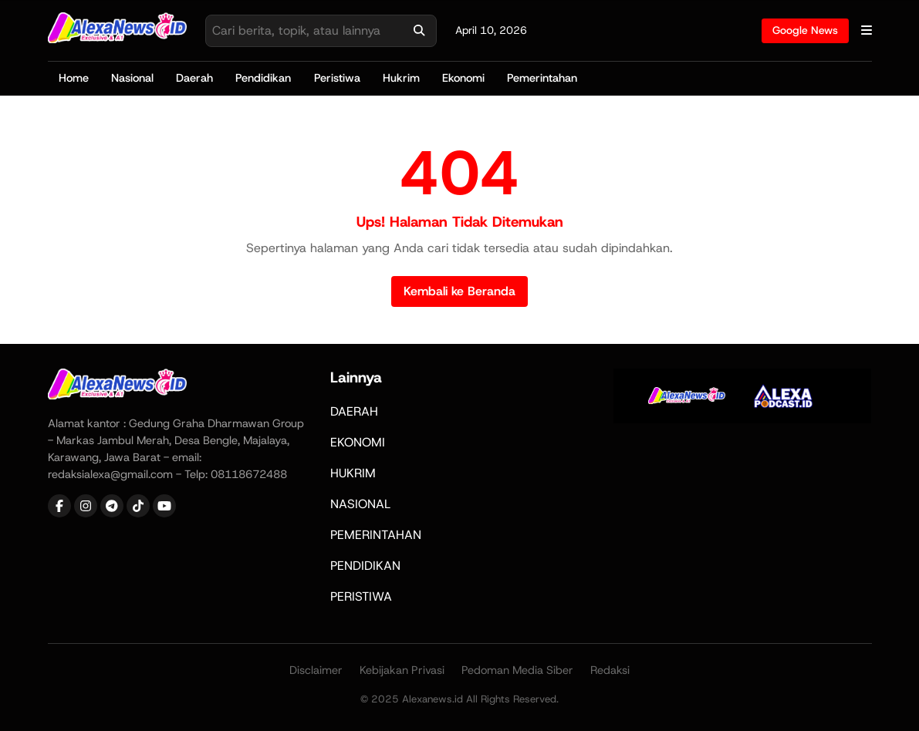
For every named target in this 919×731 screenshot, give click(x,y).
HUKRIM (353, 473)
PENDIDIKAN (365, 566)
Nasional (132, 78)
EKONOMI (357, 442)
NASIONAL (360, 504)
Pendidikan (263, 78)
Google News (805, 30)
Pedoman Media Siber (517, 670)
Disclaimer (316, 670)
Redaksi (610, 670)
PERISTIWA (361, 596)
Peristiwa (337, 78)
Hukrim (401, 78)
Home (74, 78)
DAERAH (354, 411)
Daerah (194, 78)
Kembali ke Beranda (459, 291)
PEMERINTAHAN (375, 535)
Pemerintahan (542, 78)
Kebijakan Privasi (402, 670)
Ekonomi (463, 78)
